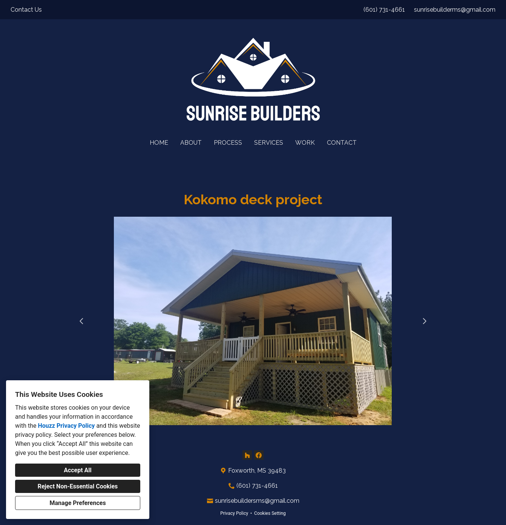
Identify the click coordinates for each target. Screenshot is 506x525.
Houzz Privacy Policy (66, 425)
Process (228, 142)
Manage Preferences (77, 503)
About (191, 142)
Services (268, 142)
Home (159, 142)
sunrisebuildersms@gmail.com (257, 500)
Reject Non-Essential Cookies (78, 486)
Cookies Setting (270, 513)
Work (305, 142)
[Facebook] (259, 455)
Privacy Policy (234, 513)
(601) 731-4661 (384, 9)
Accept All (78, 470)
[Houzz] (247, 455)
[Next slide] (424, 321)
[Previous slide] (81, 321)
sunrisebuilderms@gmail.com (454, 9)
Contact (342, 142)
